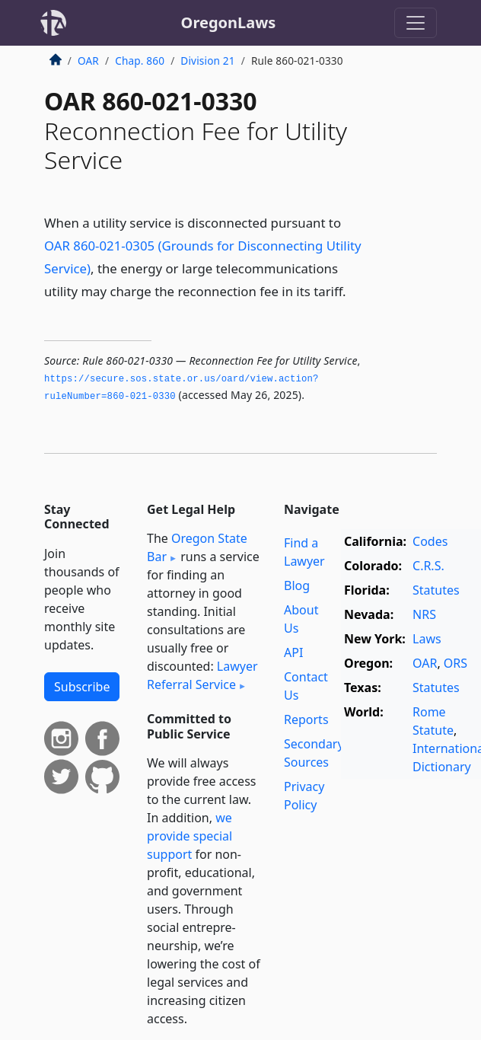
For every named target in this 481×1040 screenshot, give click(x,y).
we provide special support (189, 836)
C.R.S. (428, 565)
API (293, 652)
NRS (424, 614)
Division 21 (207, 60)
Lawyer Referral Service (202, 675)
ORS (455, 663)
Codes (430, 541)
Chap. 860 (139, 60)
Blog (297, 585)
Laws (427, 638)
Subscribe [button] (82, 686)
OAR (88, 60)
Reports (306, 719)
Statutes (436, 590)
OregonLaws (228, 22)
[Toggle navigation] (415, 23)
